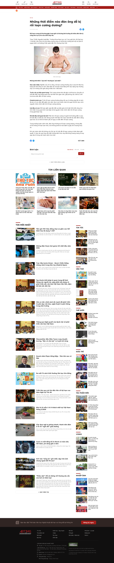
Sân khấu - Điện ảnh (83, 7)
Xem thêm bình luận (58, 162)
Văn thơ (41, 7)
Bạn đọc (92, 7)
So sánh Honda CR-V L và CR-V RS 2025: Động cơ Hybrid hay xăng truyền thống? (93, 440)
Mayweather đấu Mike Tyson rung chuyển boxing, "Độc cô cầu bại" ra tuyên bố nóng (52, 340)
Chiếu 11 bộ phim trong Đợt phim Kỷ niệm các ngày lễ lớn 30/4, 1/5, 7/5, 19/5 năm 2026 (93, 251)
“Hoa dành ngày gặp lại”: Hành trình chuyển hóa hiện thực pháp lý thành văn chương (93, 398)
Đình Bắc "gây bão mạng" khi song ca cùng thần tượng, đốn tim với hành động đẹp (93, 366)
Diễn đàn (55, 537)
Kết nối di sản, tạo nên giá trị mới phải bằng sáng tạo (93, 259)
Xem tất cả (70, 149)
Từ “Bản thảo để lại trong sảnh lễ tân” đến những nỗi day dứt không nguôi (93, 407)
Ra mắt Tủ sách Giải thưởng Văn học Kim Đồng (53, 373)
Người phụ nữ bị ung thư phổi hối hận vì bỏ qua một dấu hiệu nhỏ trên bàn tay (46, 212)
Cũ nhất (82, 149)
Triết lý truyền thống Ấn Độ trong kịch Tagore (93, 341)
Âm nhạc (73, 7)
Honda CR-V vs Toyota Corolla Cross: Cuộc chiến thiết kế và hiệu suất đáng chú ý (93, 466)
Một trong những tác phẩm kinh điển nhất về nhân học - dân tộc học (93, 424)
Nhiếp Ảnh (54, 7)
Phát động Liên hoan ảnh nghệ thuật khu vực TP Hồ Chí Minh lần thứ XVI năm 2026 (93, 490)
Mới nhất (77, 149)
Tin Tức (21, 7)
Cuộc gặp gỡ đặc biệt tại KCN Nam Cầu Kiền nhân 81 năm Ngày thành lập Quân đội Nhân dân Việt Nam (46, 190)
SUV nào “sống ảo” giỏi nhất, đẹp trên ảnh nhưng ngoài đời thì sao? (52, 460)
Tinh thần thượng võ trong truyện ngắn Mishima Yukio (92, 324)
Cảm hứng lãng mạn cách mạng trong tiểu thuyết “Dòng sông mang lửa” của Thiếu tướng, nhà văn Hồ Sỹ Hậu (93, 294)
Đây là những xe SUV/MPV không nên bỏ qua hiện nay (92, 448)
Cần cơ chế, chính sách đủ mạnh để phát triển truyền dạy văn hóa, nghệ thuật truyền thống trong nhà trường (53, 304)
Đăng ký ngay (88, 522)
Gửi (81, 153)
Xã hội (31, 17)
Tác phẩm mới (82, 393)
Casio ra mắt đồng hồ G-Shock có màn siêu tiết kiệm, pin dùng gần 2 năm (52, 443)
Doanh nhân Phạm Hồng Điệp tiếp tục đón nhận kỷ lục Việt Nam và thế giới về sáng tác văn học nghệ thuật (93, 302)
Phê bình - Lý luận (89, 530)
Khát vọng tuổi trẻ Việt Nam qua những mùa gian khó (87, 188)
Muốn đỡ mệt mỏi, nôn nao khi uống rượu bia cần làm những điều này (88, 212)
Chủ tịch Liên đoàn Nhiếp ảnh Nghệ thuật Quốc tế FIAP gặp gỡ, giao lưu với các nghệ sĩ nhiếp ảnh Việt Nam (93, 482)
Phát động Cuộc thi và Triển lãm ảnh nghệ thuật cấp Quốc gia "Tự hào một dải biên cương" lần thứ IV (93, 500)
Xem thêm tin (44, 492)
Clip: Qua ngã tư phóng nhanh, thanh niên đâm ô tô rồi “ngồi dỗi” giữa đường (53, 425)
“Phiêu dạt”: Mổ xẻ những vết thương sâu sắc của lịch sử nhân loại (93, 283)
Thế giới (47, 7)
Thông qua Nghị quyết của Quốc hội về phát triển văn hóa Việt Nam (52, 323)
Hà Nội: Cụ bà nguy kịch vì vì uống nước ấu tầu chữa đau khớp (24, 212)
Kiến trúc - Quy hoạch (30, 7)
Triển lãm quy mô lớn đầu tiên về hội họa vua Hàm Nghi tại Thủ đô (93, 241)
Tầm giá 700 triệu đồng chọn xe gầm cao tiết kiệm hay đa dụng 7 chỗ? (53, 230)
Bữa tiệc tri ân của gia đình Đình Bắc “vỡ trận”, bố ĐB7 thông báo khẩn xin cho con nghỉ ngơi (93, 385)
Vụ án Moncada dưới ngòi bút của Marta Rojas (92, 333)
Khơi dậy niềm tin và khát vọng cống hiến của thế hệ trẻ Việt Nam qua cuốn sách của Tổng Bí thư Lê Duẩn (93, 417)
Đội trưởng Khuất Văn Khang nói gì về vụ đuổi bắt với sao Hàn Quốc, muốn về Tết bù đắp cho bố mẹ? (93, 358)
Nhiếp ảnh (81, 476)
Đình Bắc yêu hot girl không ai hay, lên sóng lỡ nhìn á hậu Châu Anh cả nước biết (93, 375)
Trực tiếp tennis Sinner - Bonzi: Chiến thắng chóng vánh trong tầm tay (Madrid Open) (52, 264)
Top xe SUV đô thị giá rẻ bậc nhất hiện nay (92, 457)
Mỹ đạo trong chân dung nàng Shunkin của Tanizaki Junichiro (93, 315)
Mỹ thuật (61, 7)
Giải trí (80, 352)
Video (79, 434)
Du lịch (67, 7)
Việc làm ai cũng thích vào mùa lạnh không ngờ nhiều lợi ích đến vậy (67, 212)
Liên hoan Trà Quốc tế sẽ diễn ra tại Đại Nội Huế (67, 188)
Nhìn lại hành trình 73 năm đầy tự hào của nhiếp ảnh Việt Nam (93, 507)
